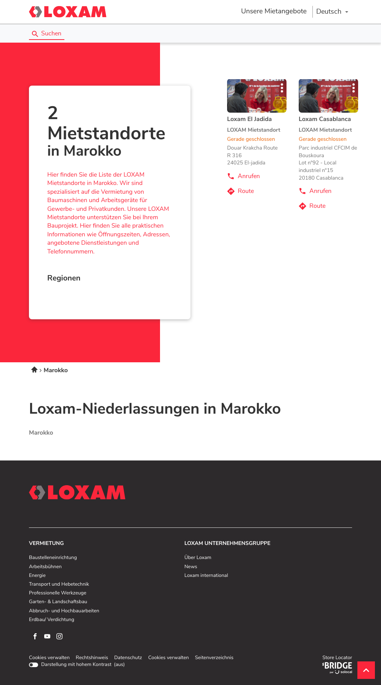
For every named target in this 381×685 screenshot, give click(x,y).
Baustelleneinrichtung (53, 558)
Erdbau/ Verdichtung (51, 620)
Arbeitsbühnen (45, 567)
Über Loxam (197, 558)
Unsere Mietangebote (274, 11)
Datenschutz (128, 658)
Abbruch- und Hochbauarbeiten (64, 611)
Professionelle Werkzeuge (57, 593)
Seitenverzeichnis (214, 657)
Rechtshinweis (92, 658)
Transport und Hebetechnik (59, 584)
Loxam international (206, 576)
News (190, 567)
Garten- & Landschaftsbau (58, 602)
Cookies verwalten (49, 658)
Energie (37, 576)
